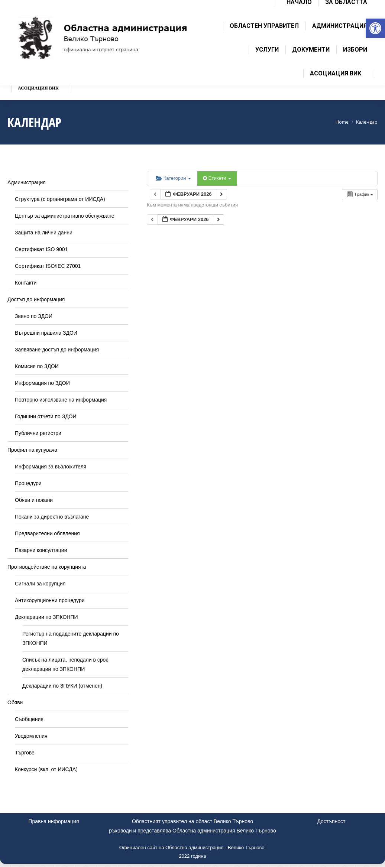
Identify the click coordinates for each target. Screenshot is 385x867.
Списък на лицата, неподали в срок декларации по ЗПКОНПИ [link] (65, 664)
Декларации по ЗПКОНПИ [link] (46, 617)
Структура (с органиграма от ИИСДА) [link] (60, 199)
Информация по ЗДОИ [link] (42, 383)
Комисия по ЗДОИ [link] (37, 366)
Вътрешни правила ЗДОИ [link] (46, 333)
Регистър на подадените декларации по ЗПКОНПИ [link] (70, 638)
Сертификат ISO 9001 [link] (41, 249)
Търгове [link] (25, 753)
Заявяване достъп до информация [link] (57, 350)
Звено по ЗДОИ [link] (33, 316)
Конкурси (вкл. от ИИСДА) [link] (46, 769)
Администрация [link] (26, 182)
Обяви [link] (15, 702)
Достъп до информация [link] (36, 299)
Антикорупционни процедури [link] (50, 600)
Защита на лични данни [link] (43, 233)
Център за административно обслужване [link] (64, 216)
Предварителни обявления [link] (47, 533)
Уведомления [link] (31, 736)
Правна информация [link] (54, 821)
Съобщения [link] (29, 719)
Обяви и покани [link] (34, 500)
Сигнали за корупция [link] (40, 584)
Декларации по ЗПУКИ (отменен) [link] (62, 686)
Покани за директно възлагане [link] (52, 517)
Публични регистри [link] (38, 433)
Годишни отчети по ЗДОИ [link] (46, 416)
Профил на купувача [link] (32, 450)
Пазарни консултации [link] (41, 550)
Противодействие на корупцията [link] (46, 567)
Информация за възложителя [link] (50, 467)
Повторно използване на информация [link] (61, 400)
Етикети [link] (217, 178)
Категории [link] (173, 178)
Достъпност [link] (331, 821)
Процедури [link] (28, 483)
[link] (375, 28)
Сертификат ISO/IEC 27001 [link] (48, 266)
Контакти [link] (25, 283)
